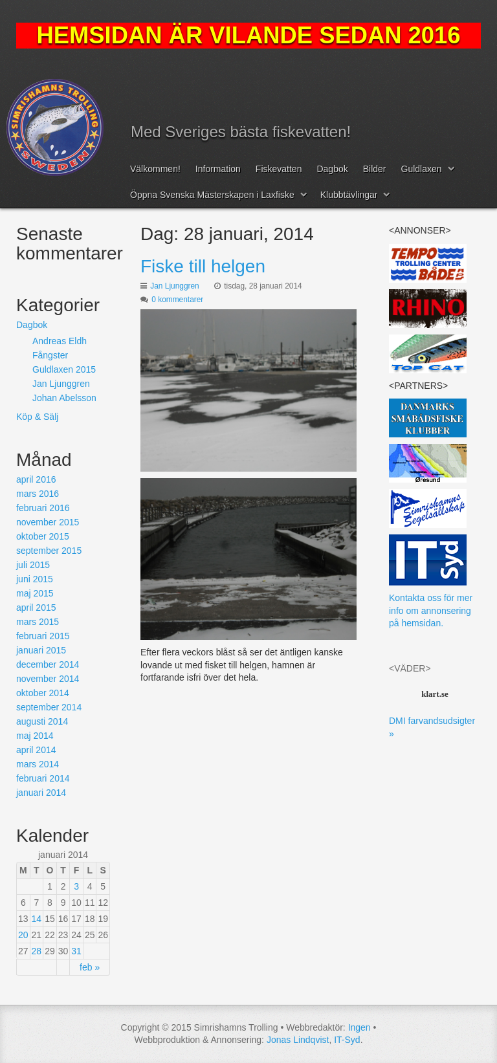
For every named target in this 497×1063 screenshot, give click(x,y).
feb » (90, 967)
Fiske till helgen (202, 266)
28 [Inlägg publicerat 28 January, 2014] (37, 951)
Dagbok (332, 169)
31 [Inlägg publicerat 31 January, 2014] (76, 951)
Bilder (374, 169)
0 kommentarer (177, 299)
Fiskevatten (279, 169)
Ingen (359, 1027)
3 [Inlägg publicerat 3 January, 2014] (76, 886)
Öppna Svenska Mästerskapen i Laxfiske (212, 195)
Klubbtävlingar (349, 195)
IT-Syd (347, 1040)
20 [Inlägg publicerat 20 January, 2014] (23, 935)
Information (218, 169)
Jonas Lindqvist (298, 1040)
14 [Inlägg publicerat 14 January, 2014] (37, 919)
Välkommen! (155, 169)
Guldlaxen (421, 169)
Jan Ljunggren (174, 285)
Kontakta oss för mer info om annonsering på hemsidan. (430, 610)
